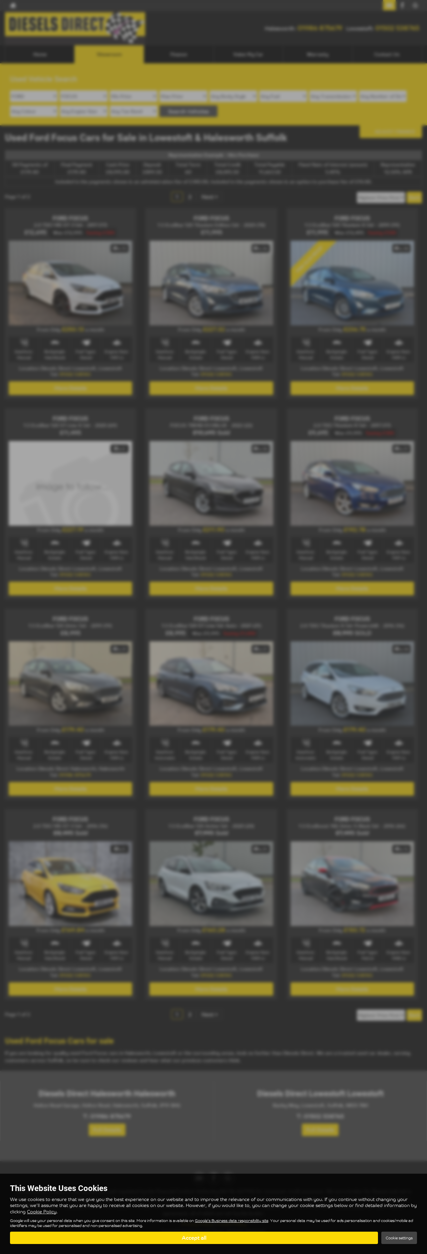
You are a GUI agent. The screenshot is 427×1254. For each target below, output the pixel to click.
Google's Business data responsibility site (231, 1220)
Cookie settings (399, 1238)
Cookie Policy (41, 1211)
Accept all (194, 1237)
